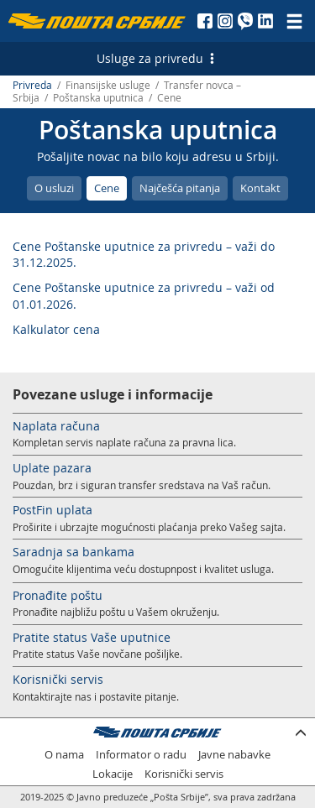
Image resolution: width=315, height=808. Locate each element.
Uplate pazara (52, 468)
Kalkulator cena (56, 329)
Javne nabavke (234, 755)
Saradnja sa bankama (73, 552)
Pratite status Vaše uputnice (92, 637)
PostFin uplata (52, 510)
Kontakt (260, 187)
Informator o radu (141, 755)
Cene (106, 187)
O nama (64, 755)
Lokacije (112, 774)
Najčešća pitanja (179, 187)
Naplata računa (56, 426)
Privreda (32, 85)
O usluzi (54, 187)
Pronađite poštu (57, 595)
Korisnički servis (58, 679)
